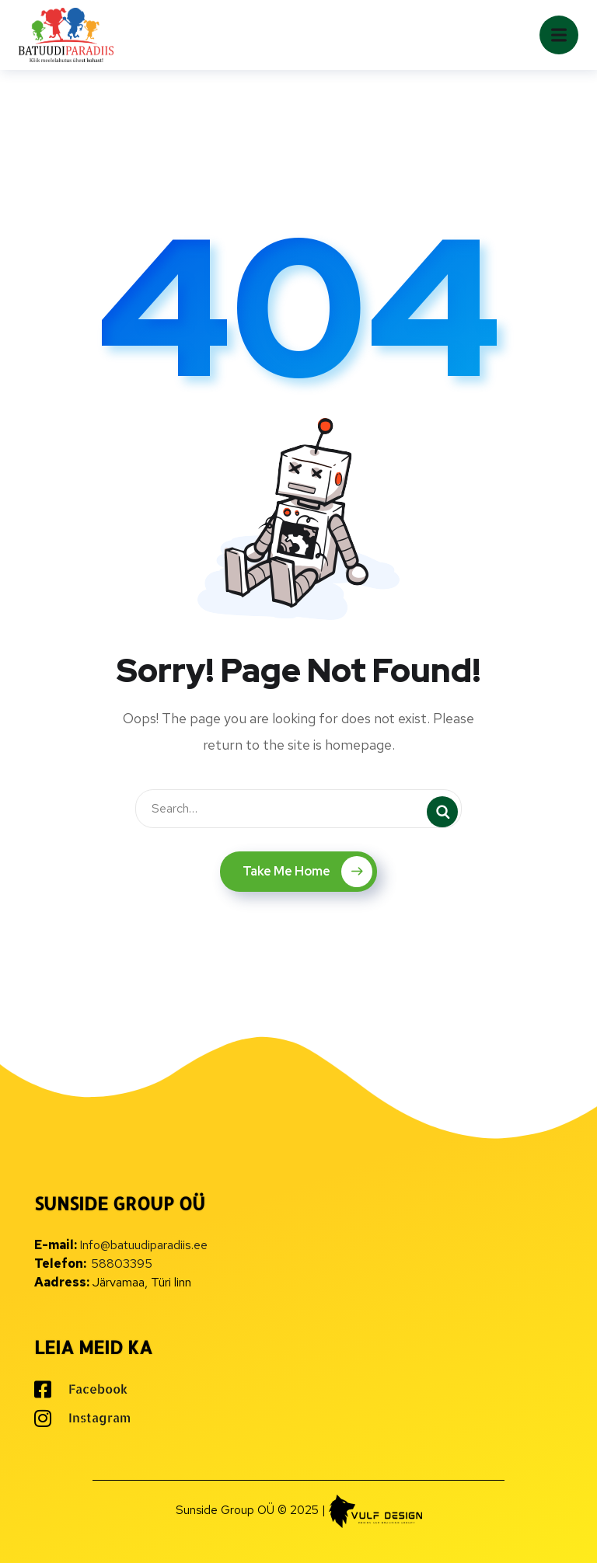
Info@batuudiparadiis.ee (143, 1245)
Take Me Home (307, 871)
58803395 (121, 1263)
